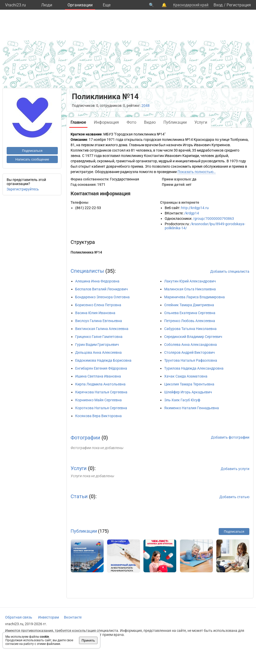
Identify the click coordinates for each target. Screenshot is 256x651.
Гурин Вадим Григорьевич (97, 344)
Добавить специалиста (229, 271)
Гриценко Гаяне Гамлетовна (99, 337)
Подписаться (32, 151)
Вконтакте (73, 617)
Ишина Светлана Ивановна (98, 376)
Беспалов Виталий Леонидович (101, 289)
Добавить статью (234, 497)
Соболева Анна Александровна (190, 344)
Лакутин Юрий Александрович (190, 281)
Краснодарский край (190, 5)
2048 (145, 106)
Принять (88, 640)
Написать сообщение (32, 159)
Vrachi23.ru (15, 5)
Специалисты (87, 271)
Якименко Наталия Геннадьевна (191, 408)
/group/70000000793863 (213, 218)
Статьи (79, 496)
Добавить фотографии (230, 437)
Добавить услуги (235, 469)
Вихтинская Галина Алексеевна (101, 329)
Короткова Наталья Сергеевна (101, 408)
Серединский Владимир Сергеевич (193, 337)
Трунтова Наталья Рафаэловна (190, 360)
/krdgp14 (191, 213)
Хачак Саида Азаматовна (185, 376)
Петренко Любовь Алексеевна (189, 321)
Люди (46, 5)
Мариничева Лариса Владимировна (194, 297)
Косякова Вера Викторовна (98, 416)
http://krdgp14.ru (195, 208)
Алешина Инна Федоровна (97, 281)
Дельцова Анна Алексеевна (98, 352)
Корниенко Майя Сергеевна (98, 400)
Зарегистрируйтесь (23, 189)
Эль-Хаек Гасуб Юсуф (182, 400)
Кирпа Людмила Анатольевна (100, 384)
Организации (80, 5)
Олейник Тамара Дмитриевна (189, 305)
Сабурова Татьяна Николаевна (190, 329)
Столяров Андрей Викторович (189, 352)
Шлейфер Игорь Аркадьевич (188, 392)
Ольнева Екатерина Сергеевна (189, 313)
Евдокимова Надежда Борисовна (103, 360)
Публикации (84, 531)
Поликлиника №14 (86, 252)
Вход (218, 5)
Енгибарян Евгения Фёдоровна (101, 368)
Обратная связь (18, 617)
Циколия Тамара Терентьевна (189, 384)
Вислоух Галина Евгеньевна (98, 321)
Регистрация (239, 5)
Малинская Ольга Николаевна (190, 289)
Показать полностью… (196, 172)
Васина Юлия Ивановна (95, 313)
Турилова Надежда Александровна (194, 368)
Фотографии (85, 438)
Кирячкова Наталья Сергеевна (101, 392)
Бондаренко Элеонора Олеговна (102, 297)
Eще (106, 5)
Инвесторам (48, 617)
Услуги (79, 468)
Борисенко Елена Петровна (98, 305)
